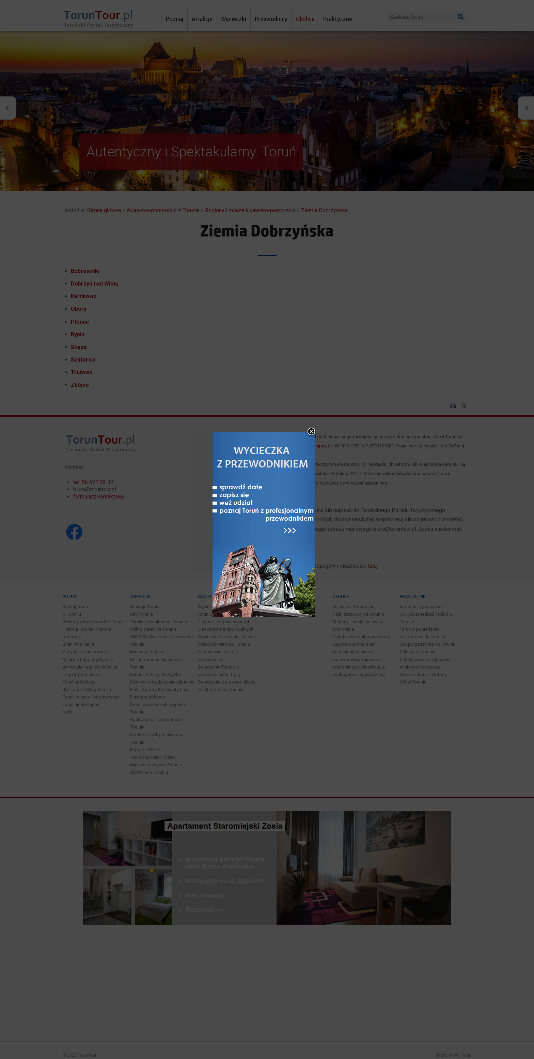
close (311, 421)
